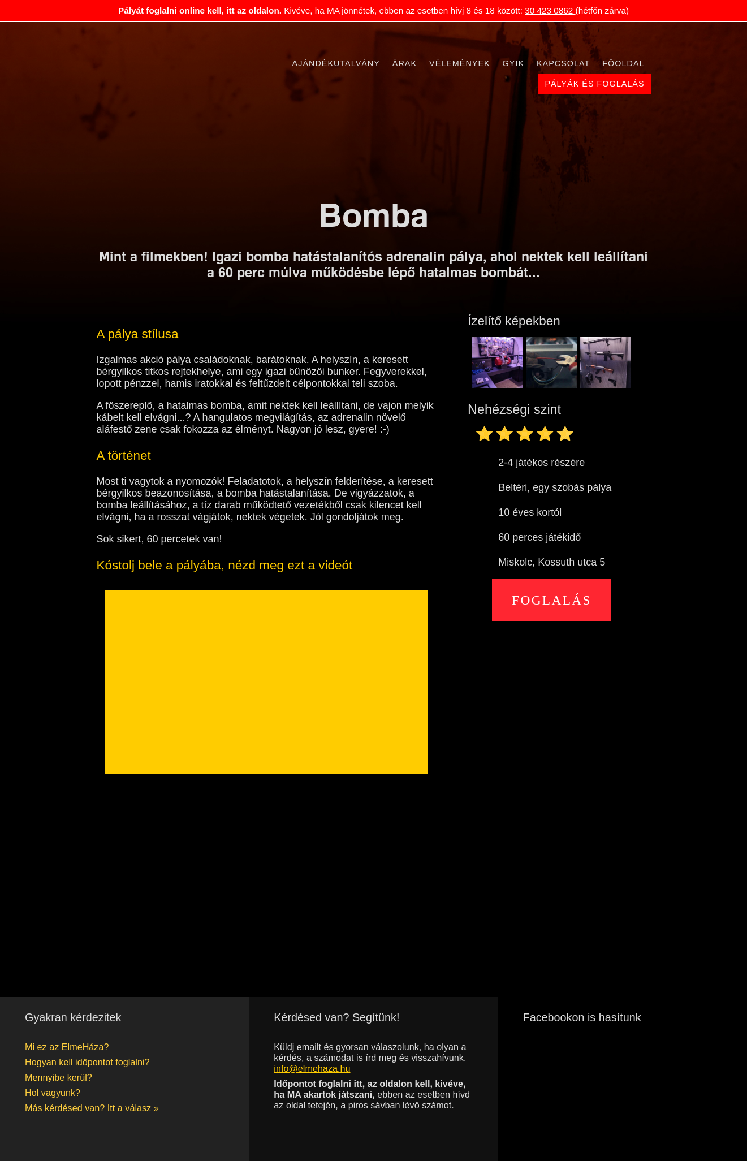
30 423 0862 (550, 10)
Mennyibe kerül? (58, 1077)
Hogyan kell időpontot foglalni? (87, 1062)
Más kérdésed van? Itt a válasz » (92, 1108)
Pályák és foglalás (594, 83)
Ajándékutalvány (336, 63)
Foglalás (551, 600)
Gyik (513, 63)
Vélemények (459, 63)
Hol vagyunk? (52, 1092)
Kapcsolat (563, 63)
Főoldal (623, 63)
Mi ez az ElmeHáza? (67, 1047)
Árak (404, 63)
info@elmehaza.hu (312, 1068)
